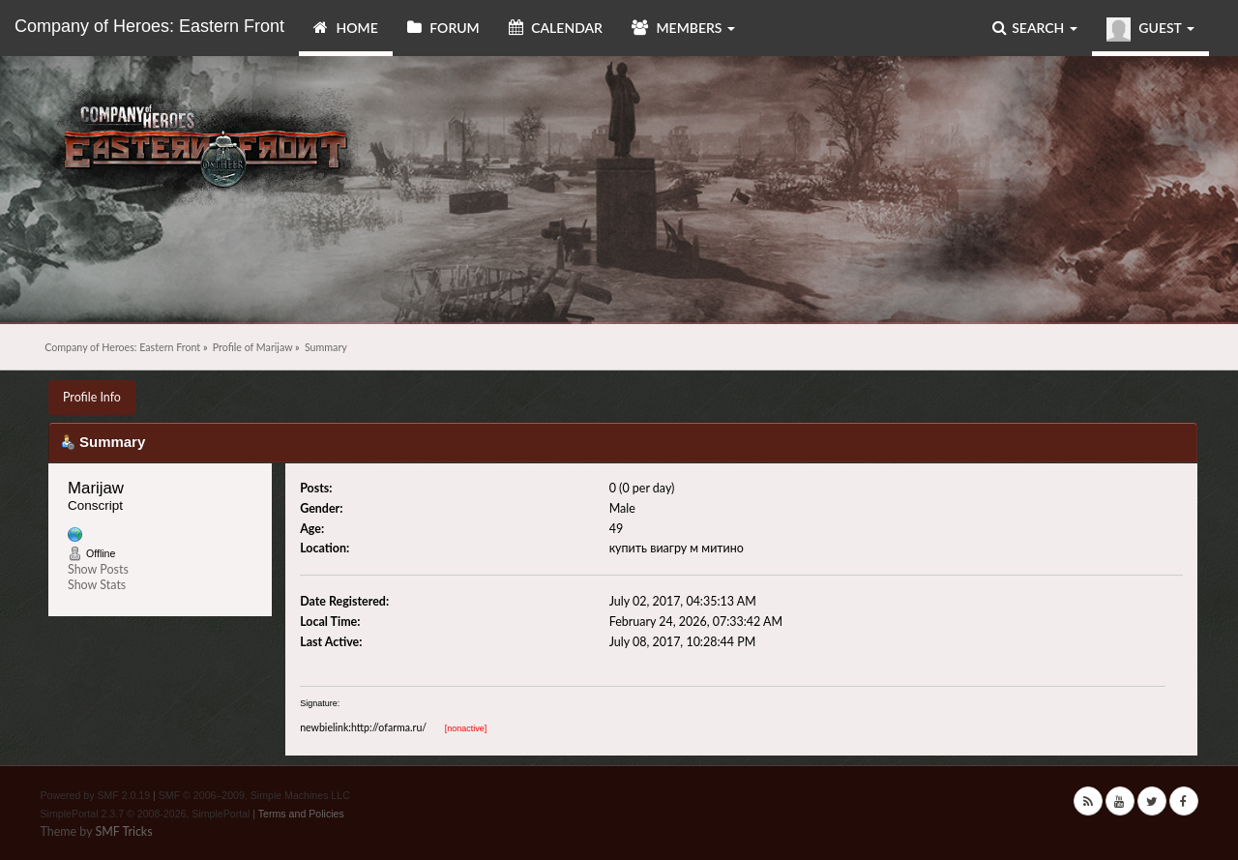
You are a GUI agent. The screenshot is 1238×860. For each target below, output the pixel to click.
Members (683, 27)
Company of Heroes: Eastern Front (149, 26)
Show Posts (98, 569)
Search (1034, 27)
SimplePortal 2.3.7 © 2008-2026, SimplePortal (146, 813)
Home (345, 27)
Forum (443, 27)
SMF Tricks (123, 831)
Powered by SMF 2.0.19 (96, 795)
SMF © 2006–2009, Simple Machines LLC (254, 795)
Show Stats (97, 585)
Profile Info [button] (92, 397)
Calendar (556, 27)
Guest (1150, 29)
